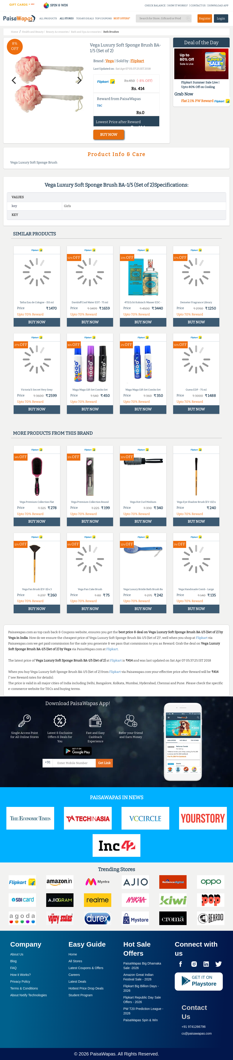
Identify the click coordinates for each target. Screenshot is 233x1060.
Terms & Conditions (24, 988)
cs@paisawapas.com (197, 1033)
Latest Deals (77, 981)
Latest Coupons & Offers (85, 968)
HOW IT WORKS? (178, 5)
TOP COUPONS (103, 18)
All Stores (75, 961)
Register (205, 18)
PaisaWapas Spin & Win (140, 1020)
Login (221, 18)
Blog (13, 961)
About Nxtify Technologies (28, 995)
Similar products (34, 234)
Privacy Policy (20, 981)
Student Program (80, 995)
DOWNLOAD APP (218, 5)
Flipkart (137, 61)
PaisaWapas (103, 1053)
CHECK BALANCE (155, 5)
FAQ (13, 968)
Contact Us (194, 1012)
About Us (16, 954)
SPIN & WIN (55, 5)
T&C (99, 105)
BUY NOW (108, 134)
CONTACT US (198, 5)
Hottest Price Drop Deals (86, 988)
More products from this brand (53, 433)
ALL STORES (66, 18)
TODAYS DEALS (85, 18)
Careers (74, 975)
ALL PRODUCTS (48, 18)
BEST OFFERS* (122, 18)
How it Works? (20, 975)
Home (72, 954)
